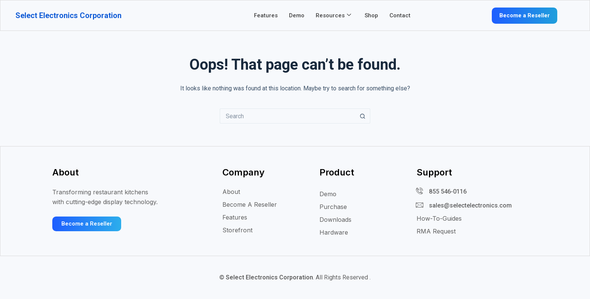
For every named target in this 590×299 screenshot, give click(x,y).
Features (266, 15)
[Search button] (362, 116)
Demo (296, 15)
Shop (371, 15)
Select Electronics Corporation (68, 15)
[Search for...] (287, 116)
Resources (333, 15)
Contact (400, 15)
